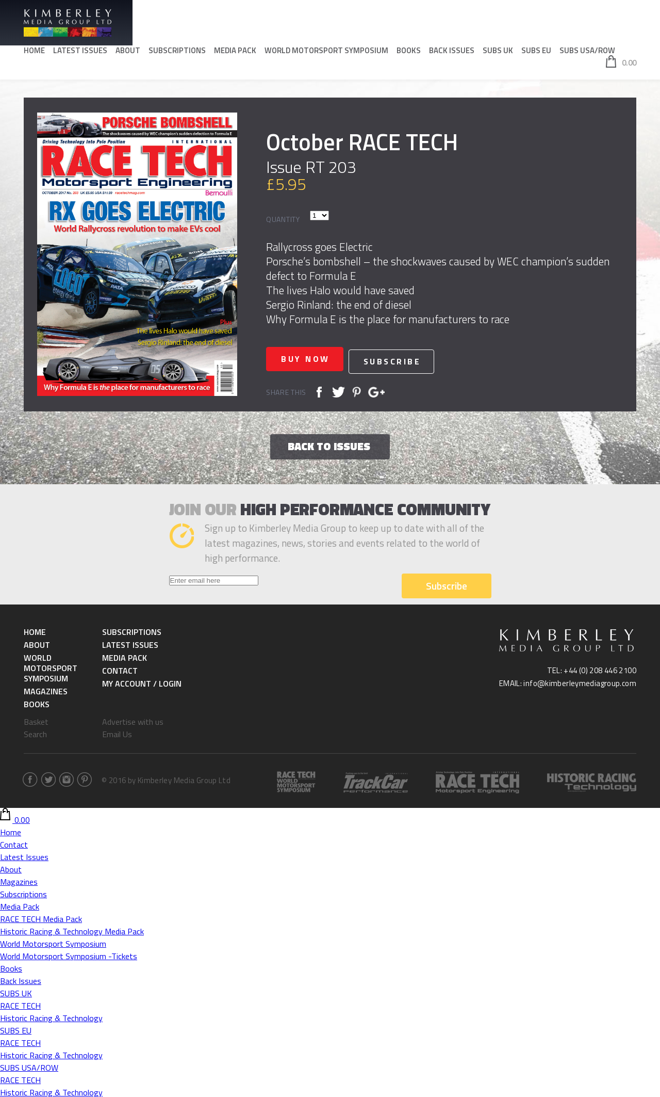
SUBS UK (498, 52)
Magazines (46, 689)
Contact (120, 669)
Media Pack (235, 52)
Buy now (310, 359)
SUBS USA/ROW (587, 52)
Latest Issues (80, 52)
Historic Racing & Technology (51, 1016)
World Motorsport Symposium (326, 52)
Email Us (117, 732)
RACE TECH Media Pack (41, 917)
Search (35, 732)
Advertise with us (132, 720)
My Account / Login (142, 682)
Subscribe (404, 359)
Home (34, 52)
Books (409, 52)
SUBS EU (536, 52)
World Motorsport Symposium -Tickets (68, 954)
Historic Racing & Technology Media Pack (72, 930)
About (128, 52)
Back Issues (451, 52)
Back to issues (329, 444)
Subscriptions (177, 52)
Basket (36, 720)
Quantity (283, 219)
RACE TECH (20, 1004)
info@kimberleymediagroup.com (579, 682)
